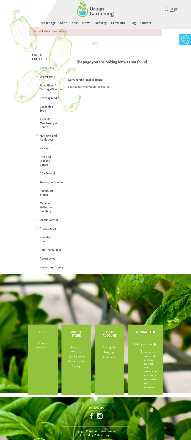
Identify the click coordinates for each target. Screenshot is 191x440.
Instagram (100, 416)
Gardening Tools (46, 108)
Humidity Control (45, 239)
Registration (109, 357)
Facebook (91, 416)
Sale (75, 23)
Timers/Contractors (51, 182)
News (86, 23)
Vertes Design (102, 435)
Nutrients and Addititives (48, 137)
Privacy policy (110, 347)
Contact (145, 23)
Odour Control (49, 219)
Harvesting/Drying (51, 267)
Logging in (109, 352)
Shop (63, 23)
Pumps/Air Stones (46, 192)
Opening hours (76, 356)
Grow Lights (47, 76)
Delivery (101, 23)
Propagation (48, 228)
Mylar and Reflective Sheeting (46, 207)
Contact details (76, 361)
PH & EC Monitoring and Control (49, 123)
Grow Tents (47, 68)
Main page (48, 23)
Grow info (118, 23)
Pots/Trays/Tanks (50, 249)
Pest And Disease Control (45, 160)
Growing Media (49, 98)
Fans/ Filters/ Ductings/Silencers (51, 87)
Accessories (47, 258)
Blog (133, 23)
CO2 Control (47, 173)
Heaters (45, 148)
